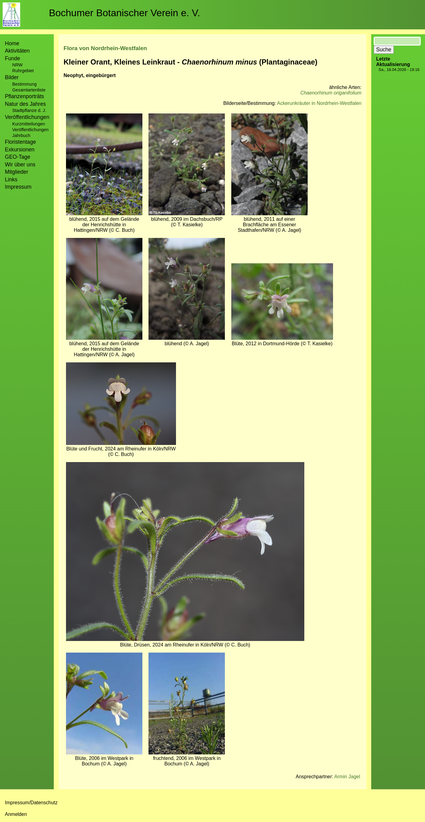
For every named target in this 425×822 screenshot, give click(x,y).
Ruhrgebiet (23, 70)
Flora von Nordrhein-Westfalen (105, 48)
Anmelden (16, 814)
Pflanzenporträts (24, 96)
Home (12, 43)
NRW (17, 64)
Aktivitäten (17, 51)
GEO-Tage (17, 157)
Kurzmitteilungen (28, 123)
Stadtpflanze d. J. (29, 110)
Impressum (18, 187)
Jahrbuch (21, 135)
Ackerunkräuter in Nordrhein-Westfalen (319, 103)
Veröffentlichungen (30, 129)
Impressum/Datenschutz (31, 802)
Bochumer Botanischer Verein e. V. (124, 12)
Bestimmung (24, 84)
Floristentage (20, 142)
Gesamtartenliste (29, 89)
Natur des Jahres (25, 104)
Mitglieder (16, 172)
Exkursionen (20, 149)
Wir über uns (20, 164)
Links (11, 179)
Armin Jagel (347, 776)
